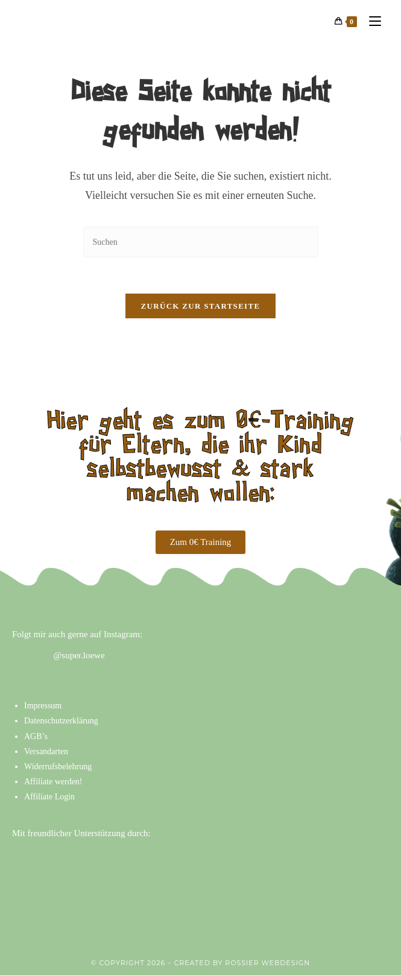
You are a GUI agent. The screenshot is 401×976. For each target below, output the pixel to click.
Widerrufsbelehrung (58, 767)
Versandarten (46, 751)
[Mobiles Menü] (370, 21)
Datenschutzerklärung (61, 721)
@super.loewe (79, 656)
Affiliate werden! (53, 782)
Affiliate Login (49, 797)
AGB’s (36, 736)
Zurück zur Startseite (200, 306)
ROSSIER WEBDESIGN (267, 963)
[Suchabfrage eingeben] (200, 242)
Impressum (43, 706)
